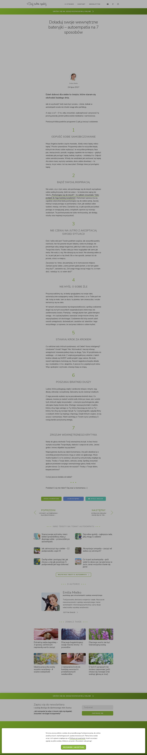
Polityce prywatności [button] (77, 738)
